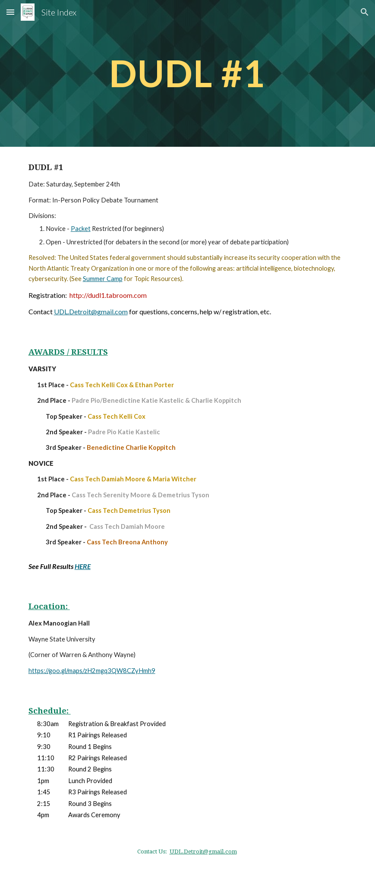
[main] (187, 73)
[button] (10, 12)
